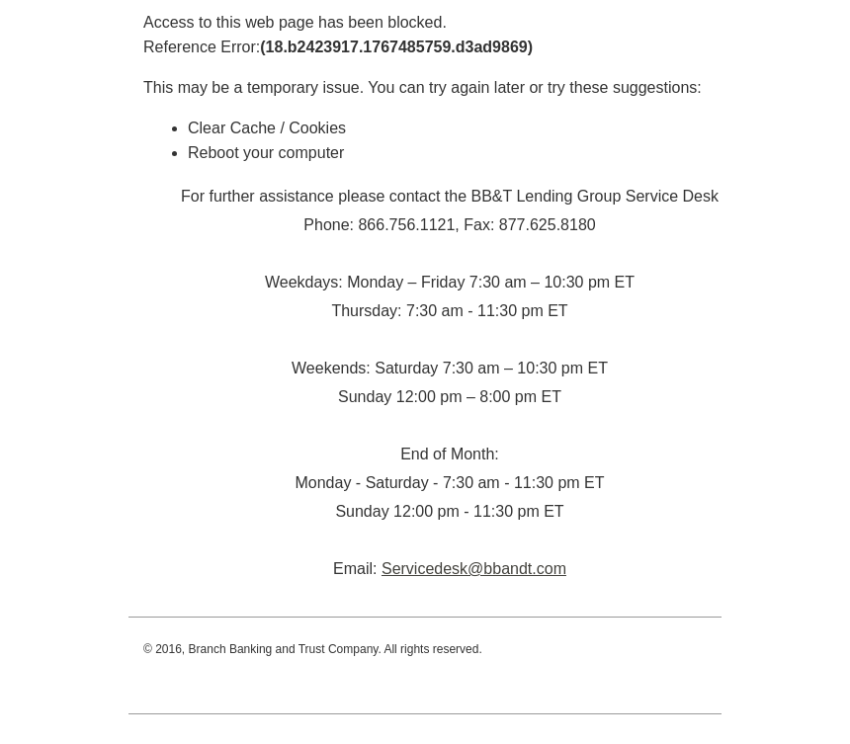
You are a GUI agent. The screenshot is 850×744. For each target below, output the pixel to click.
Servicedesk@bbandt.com (474, 568)
